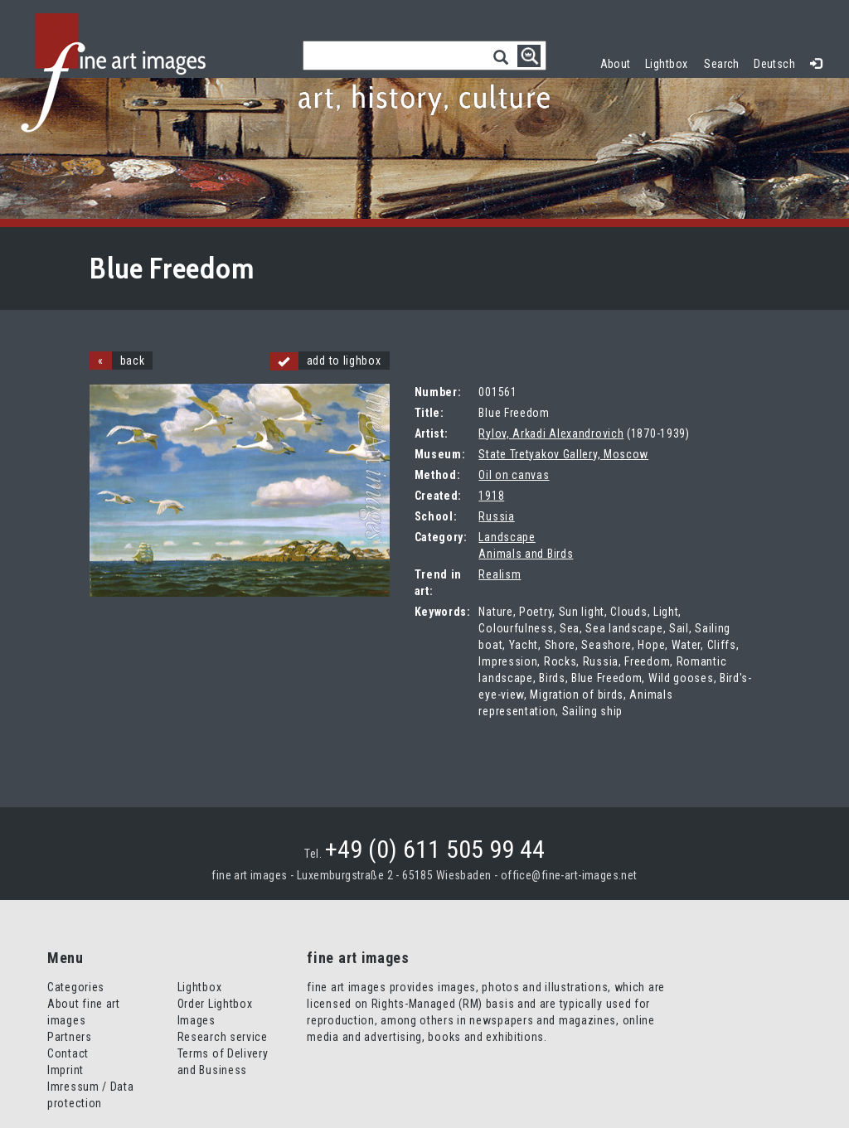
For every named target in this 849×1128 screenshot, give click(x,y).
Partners (69, 1036)
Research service (222, 1036)
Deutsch (774, 63)
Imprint (65, 1070)
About (615, 63)
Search (722, 63)
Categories (75, 987)
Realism (499, 574)
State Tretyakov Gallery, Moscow (563, 454)
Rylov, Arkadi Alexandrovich (550, 433)
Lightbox (670, 61)
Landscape (506, 537)
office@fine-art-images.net (569, 875)
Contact (68, 1053)
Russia (496, 516)
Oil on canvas (513, 475)
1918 (491, 495)
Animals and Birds (525, 553)
